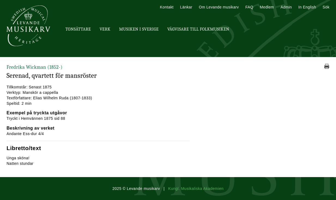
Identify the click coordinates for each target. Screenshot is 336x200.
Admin (286, 7)
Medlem (267, 7)
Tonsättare (78, 29)
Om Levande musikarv (219, 7)
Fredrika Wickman (34, 67)
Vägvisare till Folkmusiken (198, 29)
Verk (104, 29)
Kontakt (167, 7)
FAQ (249, 7)
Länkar (186, 7)
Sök (326, 7)
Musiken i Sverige (139, 29)
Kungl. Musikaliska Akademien (195, 188)
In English (307, 7)
